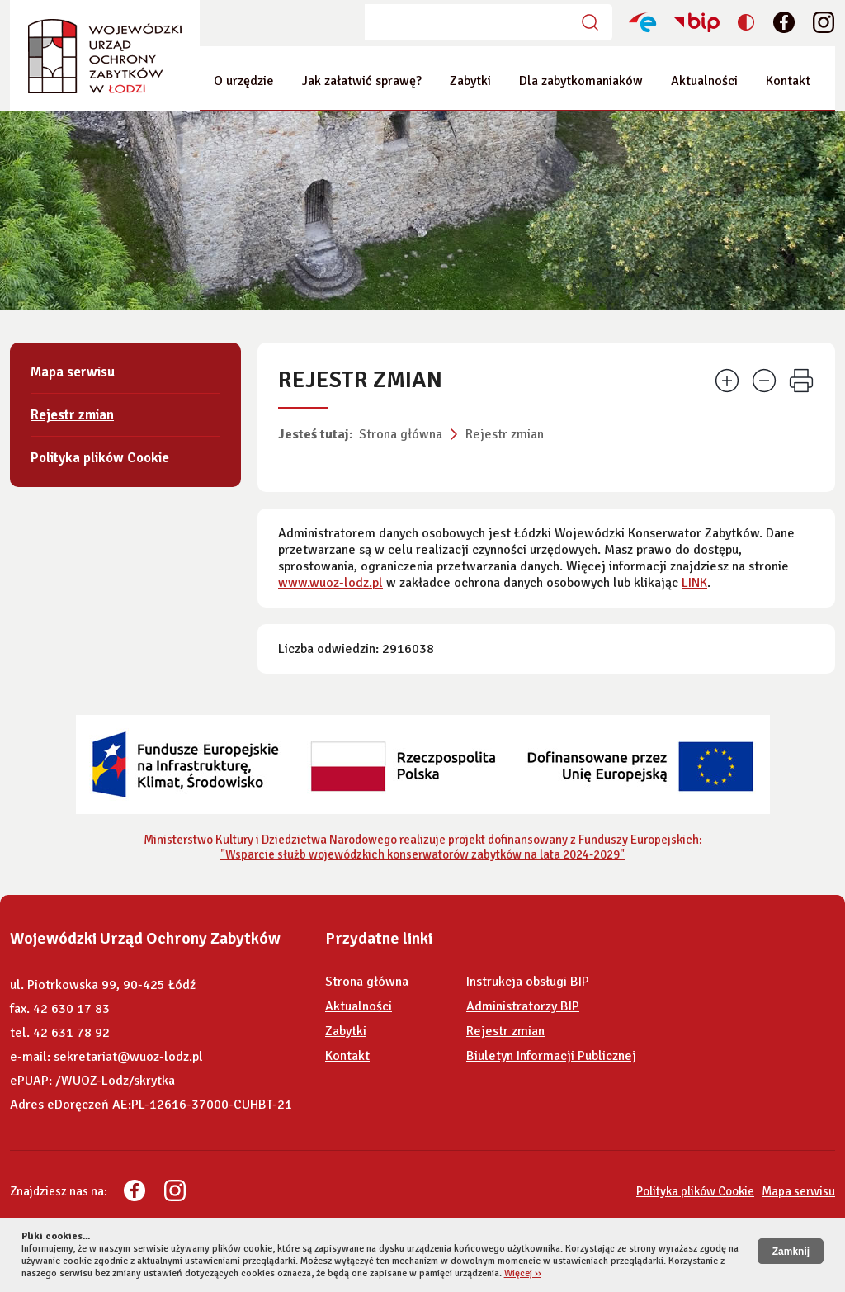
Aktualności (704, 81)
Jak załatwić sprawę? (362, 81)
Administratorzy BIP (522, 1006)
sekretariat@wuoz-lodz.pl (128, 1056)
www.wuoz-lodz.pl (330, 583)
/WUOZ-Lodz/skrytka (115, 1080)
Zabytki (470, 81)
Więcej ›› (522, 1273)
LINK (694, 583)
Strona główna (400, 434)
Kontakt (788, 81)
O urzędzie (244, 81)
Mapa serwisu (73, 372)
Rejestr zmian (504, 434)
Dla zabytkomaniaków (581, 81)
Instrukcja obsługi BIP (527, 981)
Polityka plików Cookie (100, 457)
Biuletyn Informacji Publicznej (551, 1056)
